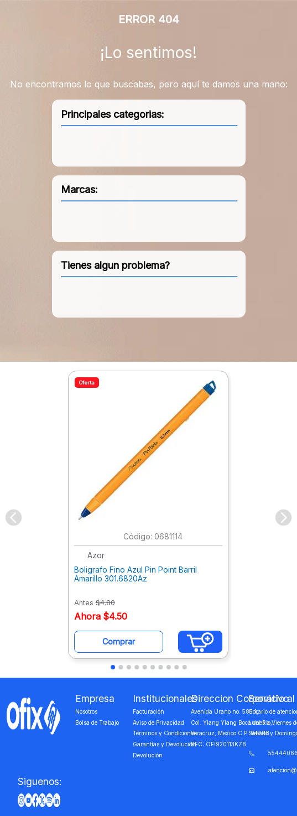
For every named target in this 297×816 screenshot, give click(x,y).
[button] (113, 667)
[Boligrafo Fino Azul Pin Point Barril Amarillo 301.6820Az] (148, 517)
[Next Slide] (283, 517)
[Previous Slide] (13, 517)
